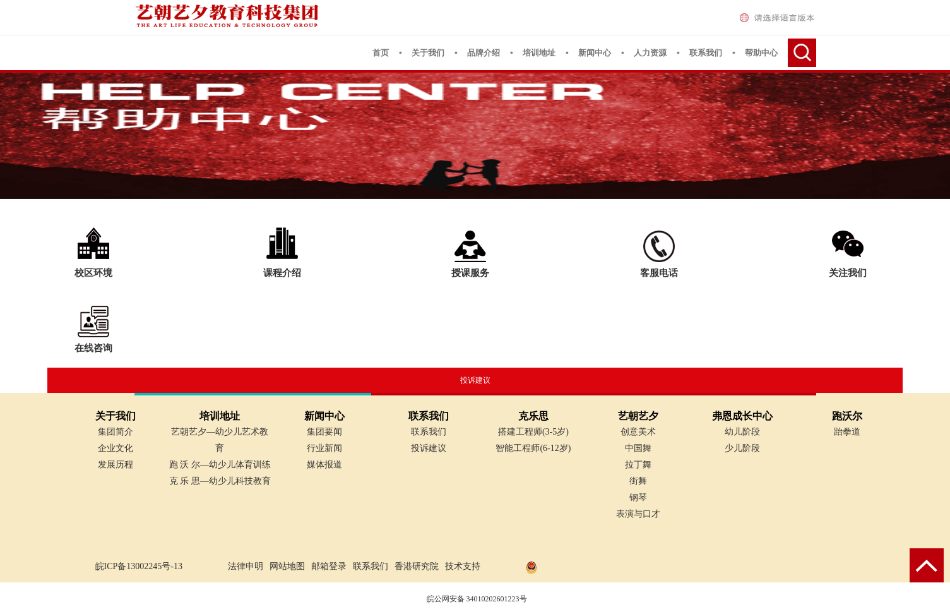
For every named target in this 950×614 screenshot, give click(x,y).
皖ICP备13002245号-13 (138, 566)
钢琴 (638, 497)
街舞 (638, 481)
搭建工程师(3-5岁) (533, 431)
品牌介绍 (483, 52)
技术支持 (462, 566)
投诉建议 (475, 380)
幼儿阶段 (742, 431)
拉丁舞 (638, 464)
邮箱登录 (329, 566)
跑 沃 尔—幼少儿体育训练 (220, 464)
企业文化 (115, 448)
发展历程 (115, 464)
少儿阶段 (742, 448)
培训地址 (539, 52)
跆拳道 (847, 431)
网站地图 (287, 566)
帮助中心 (761, 52)
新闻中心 (594, 52)
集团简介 (115, 431)
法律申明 (245, 566)
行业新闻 (324, 448)
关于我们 (428, 52)
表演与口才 (638, 514)
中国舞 (638, 448)
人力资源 (650, 52)
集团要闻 (324, 431)
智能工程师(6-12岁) (533, 448)
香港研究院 (417, 566)
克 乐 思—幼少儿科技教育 (220, 481)
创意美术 (638, 431)
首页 (380, 52)
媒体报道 (324, 464)
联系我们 (705, 52)
